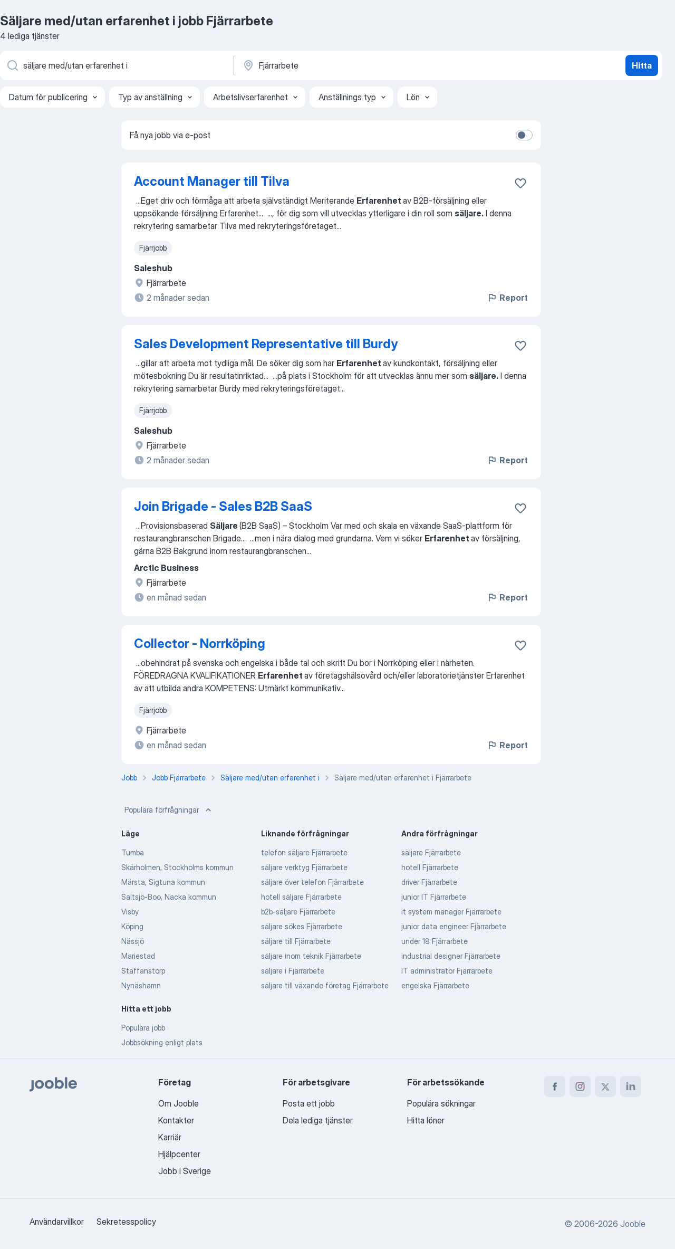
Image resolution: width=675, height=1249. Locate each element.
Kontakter (176, 1120)
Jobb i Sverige (184, 1171)
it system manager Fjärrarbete (451, 911)
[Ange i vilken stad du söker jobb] (352, 65)
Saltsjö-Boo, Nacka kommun (168, 896)
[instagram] (580, 1086)
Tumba (132, 852)
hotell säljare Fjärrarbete (301, 896)
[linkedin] (630, 1086)
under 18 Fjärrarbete (434, 941)
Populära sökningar (441, 1103)
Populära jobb (143, 1027)
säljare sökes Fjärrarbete (301, 926)
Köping (132, 926)
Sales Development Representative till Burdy (266, 343)
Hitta (642, 65)
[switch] (524, 135)
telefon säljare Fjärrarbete (304, 852)
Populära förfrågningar (169, 810)
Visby (130, 911)
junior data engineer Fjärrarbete (453, 926)
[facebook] (554, 1086)
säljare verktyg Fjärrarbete (304, 867)
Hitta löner (426, 1120)
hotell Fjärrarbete (429, 867)
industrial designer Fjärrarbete (450, 955)
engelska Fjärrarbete (435, 985)
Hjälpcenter (179, 1154)
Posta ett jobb (309, 1103)
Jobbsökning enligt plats (161, 1042)
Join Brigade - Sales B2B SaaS (223, 506)
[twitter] (605, 1086)
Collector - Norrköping (199, 643)
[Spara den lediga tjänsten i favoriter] (520, 183)
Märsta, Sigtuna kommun (163, 882)
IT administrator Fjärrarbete (447, 970)
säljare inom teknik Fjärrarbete (311, 955)
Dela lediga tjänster (318, 1120)
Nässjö (132, 941)
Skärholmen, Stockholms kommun (177, 867)
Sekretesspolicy (126, 1221)
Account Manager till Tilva (212, 181)
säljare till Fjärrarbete (296, 941)
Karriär (169, 1137)
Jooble (632, 1223)
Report (507, 297)
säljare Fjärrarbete (431, 852)
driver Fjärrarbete (429, 882)
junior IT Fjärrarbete (433, 896)
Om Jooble (178, 1103)
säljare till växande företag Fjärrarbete (325, 985)
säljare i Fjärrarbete (292, 970)
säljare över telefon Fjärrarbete (312, 882)
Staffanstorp (143, 970)
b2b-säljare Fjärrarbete (298, 911)
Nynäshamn (141, 985)
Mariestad (138, 955)
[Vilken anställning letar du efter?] (116, 65)
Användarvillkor (57, 1221)
